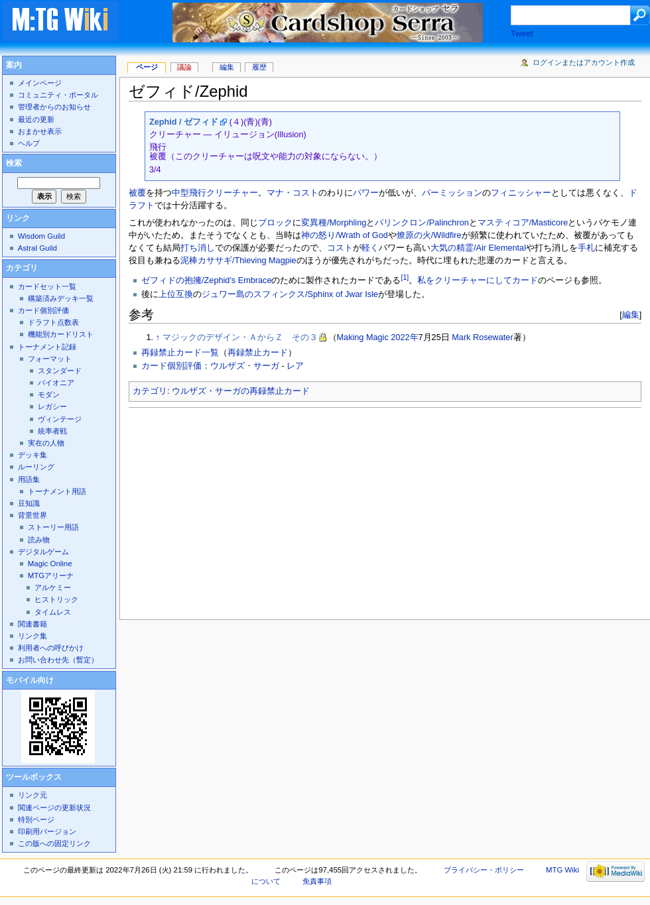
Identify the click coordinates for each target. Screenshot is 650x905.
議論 (184, 67)
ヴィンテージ (60, 419)
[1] (405, 277)
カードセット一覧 (47, 286)
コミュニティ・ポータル (58, 95)
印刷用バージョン (47, 831)
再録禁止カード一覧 (180, 352)
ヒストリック (56, 599)
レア (295, 366)
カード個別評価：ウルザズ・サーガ (210, 366)
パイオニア (56, 383)
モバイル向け (30, 680)
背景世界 (32, 515)
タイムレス (52, 612)
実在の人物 (46, 443)
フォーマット (50, 359)
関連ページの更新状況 (54, 808)
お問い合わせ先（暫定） (58, 660)
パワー (366, 193)
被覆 (137, 193)
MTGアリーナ (51, 575)
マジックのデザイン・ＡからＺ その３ (240, 337)
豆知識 (29, 503)
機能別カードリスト (61, 334)
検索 (14, 163)
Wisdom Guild (41, 236)
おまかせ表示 (40, 131)
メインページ (40, 83)
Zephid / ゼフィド (183, 122)
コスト (340, 248)
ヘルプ (29, 143)
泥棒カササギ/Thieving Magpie (238, 260)
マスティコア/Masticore (523, 222)
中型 (180, 193)
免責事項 (317, 881)
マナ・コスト (292, 193)
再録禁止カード (258, 352)
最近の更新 (36, 119)
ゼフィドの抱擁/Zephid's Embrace (206, 280)
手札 (586, 248)
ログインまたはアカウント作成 (584, 62)
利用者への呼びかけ (51, 648)
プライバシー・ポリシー (484, 870)
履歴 (259, 67)
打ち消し (197, 248)
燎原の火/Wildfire (429, 235)
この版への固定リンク (54, 843)
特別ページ (36, 819)
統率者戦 (52, 431)
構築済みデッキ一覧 (61, 298)
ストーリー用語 (53, 527)
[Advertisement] (319, 510)
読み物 (39, 540)
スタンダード (60, 371)
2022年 (404, 337)
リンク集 (32, 636)
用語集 (29, 479)
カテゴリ (150, 391)
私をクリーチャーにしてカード (477, 280)
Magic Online (50, 564)
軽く (370, 248)
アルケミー (52, 587)
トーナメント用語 (57, 491)
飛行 (197, 193)
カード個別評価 (43, 310)
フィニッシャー (521, 193)
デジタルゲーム (43, 552)
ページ (147, 67)
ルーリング (36, 467)
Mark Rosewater (482, 337)
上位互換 (176, 294)
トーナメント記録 (47, 347)
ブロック (275, 222)
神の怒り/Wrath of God (344, 235)
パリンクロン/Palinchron (421, 222)
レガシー (52, 406)
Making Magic (363, 337)
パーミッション (452, 193)
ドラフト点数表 (53, 322)
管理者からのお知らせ (54, 107)
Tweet (522, 33)
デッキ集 (32, 455)
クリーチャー (232, 193)
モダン (49, 394)
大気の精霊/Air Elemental (478, 248)
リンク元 (32, 795)
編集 (630, 315)
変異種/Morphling (333, 222)
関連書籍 (32, 624)
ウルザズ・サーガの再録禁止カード (241, 391)
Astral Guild (37, 248)
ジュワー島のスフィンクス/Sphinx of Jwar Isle (290, 294)
